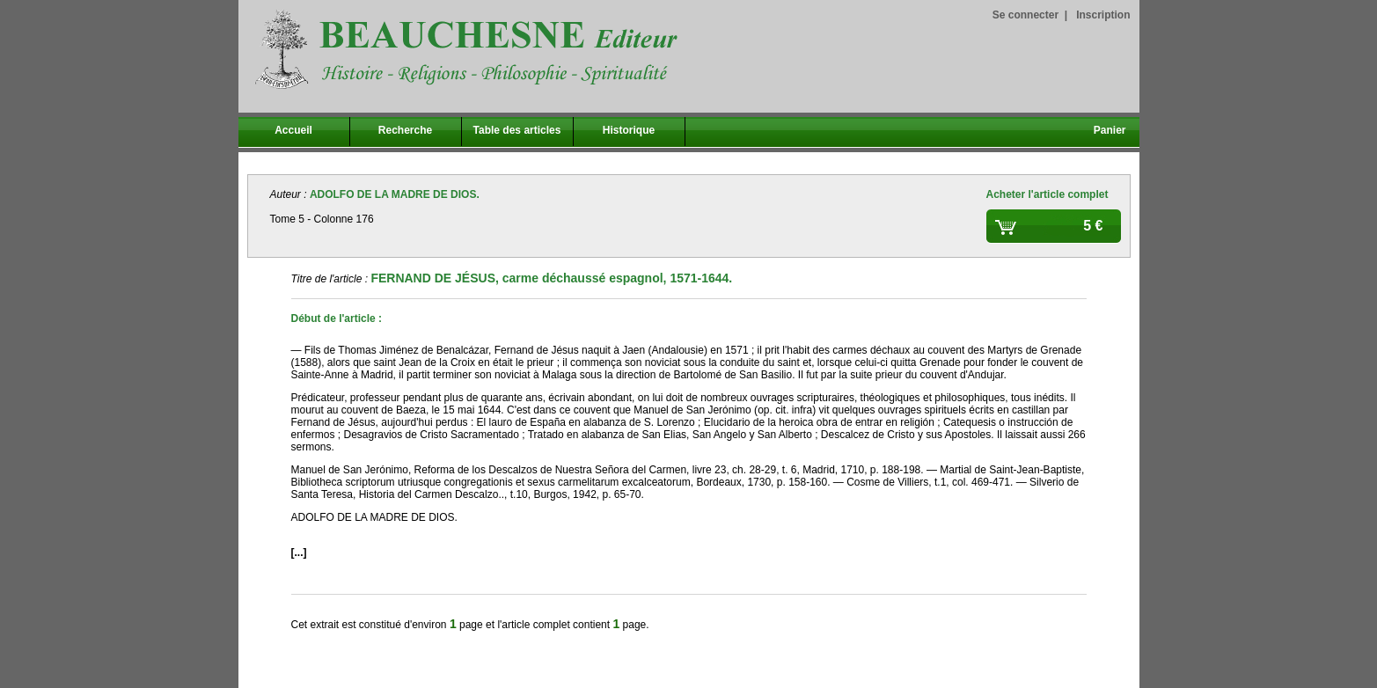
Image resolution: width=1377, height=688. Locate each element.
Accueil (293, 130)
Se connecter (1025, 15)
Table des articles (517, 130)
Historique (629, 130)
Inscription (1103, 15)
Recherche (405, 130)
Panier (1110, 130)
